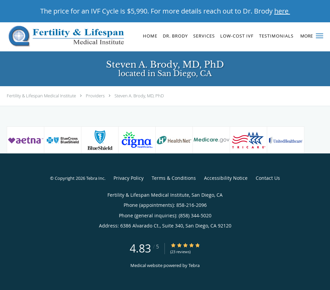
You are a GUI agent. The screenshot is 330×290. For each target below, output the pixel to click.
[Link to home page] (63, 36)
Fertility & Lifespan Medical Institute (41, 96)
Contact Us (268, 178)
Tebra (194, 265)
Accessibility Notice (226, 178)
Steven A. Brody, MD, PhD (139, 96)
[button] (319, 35)
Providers (95, 96)
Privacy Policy (128, 178)
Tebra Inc (95, 178)
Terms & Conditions (174, 178)
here (282, 11)
